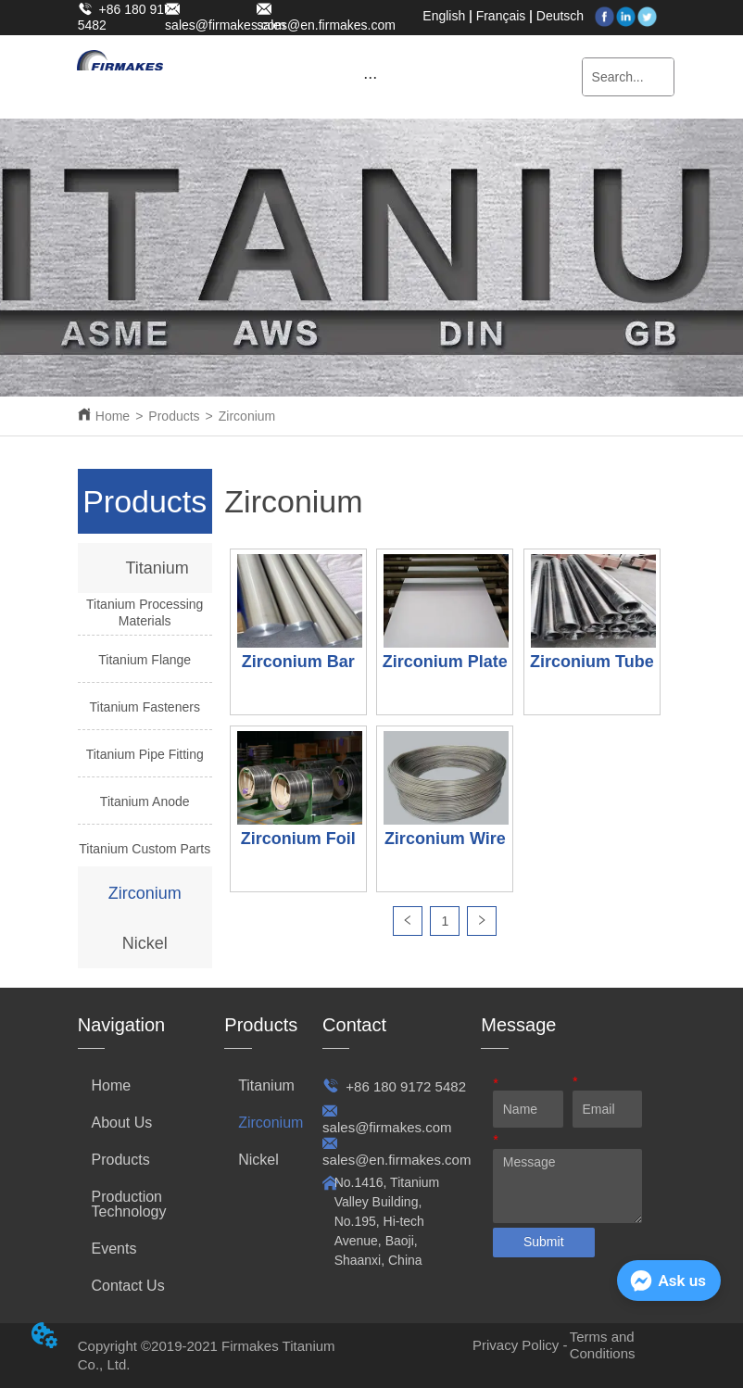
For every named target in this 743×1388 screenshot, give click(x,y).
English (443, 15)
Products (173, 416)
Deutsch (560, 15)
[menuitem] (370, 77)
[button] (370, 77)
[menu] (370, 77)
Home (112, 416)
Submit (543, 1241)
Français (501, 15)
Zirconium (247, 416)
